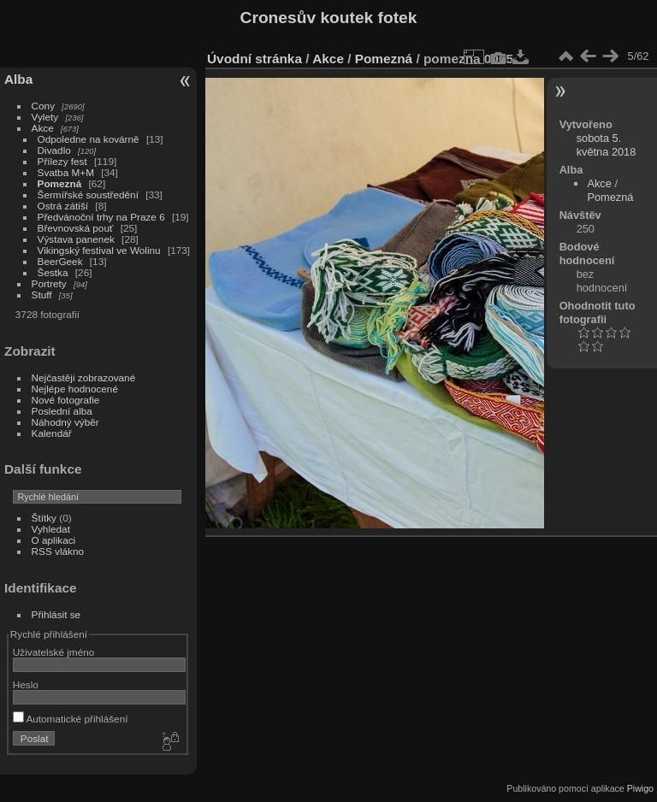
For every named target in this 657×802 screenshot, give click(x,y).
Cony (43, 105)
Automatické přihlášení (70, 718)
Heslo (25, 684)
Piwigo (640, 788)
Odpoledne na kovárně (88, 138)
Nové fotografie (66, 399)
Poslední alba (62, 410)
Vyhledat (51, 528)
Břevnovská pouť (76, 227)
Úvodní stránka (254, 58)
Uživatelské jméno (53, 652)
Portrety (49, 283)
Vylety (45, 116)
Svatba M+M (66, 172)
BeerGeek (60, 261)
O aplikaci (54, 539)
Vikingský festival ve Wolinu (99, 250)
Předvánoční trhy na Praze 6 (101, 216)
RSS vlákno (58, 551)
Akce (43, 127)
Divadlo (54, 150)
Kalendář (52, 433)
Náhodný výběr (65, 422)
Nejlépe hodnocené (75, 388)
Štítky (44, 517)
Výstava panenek (76, 239)
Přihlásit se (56, 614)
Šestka (53, 272)
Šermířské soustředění (88, 194)
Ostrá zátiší (63, 205)
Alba (18, 79)
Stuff (42, 294)
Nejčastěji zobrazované (84, 377)
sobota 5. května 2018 (606, 145)
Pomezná (60, 183)
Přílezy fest (62, 161)
